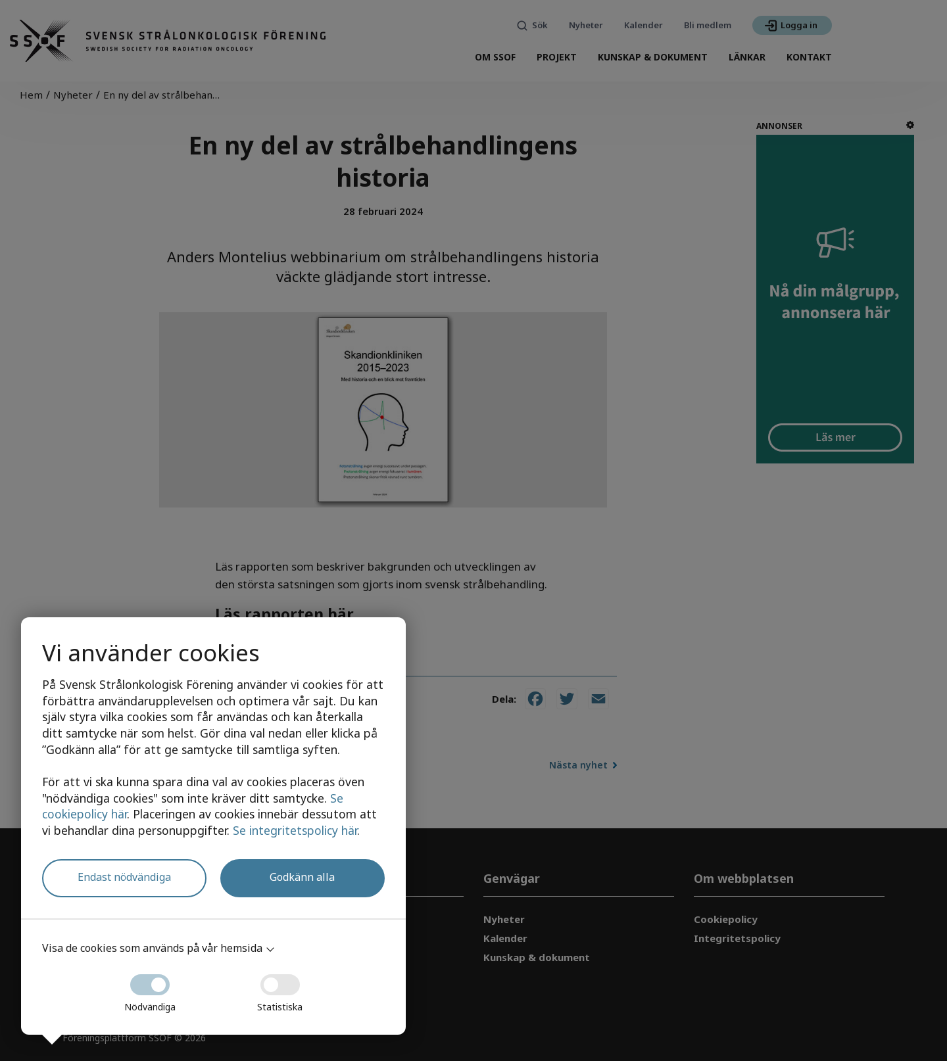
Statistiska (280, 989)
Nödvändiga (150, 989)
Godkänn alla (302, 877)
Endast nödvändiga (124, 877)
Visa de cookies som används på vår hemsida (152, 948)
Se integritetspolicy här (295, 830)
